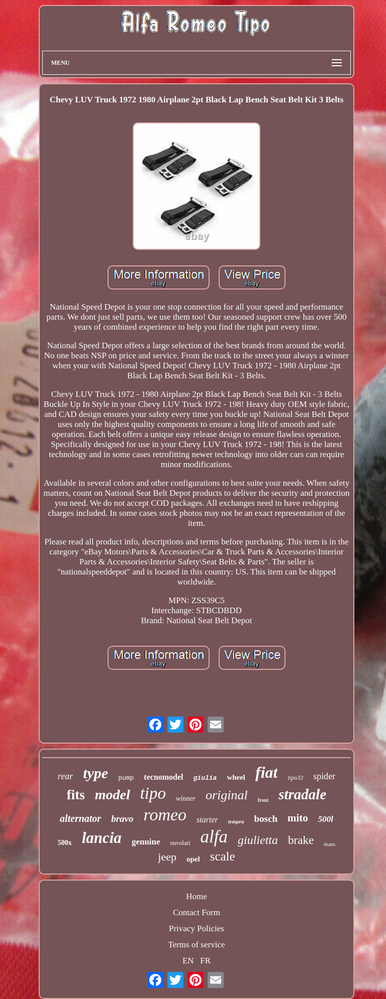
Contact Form (196, 912)
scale (222, 856)
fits (76, 794)
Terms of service (196, 944)
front (263, 800)
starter (207, 819)
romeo (164, 814)
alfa (214, 836)
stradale (302, 794)
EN (188, 960)
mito (297, 818)
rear (65, 776)
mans (329, 844)
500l (325, 819)
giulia (205, 778)
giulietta (258, 839)
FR (205, 960)
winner (186, 798)
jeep (167, 856)
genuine (146, 841)
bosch (265, 818)
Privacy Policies (196, 928)
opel (193, 859)
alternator (80, 818)
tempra (236, 821)
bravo (122, 818)
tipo (153, 793)
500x (65, 842)
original (227, 795)
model (112, 794)
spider (324, 776)
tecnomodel (163, 777)
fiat (266, 772)
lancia (102, 837)
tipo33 (295, 777)
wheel (236, 777)
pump (126, 778)
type (95, 773)
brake (301, 840)
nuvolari (180, 842)
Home (196, 896)
